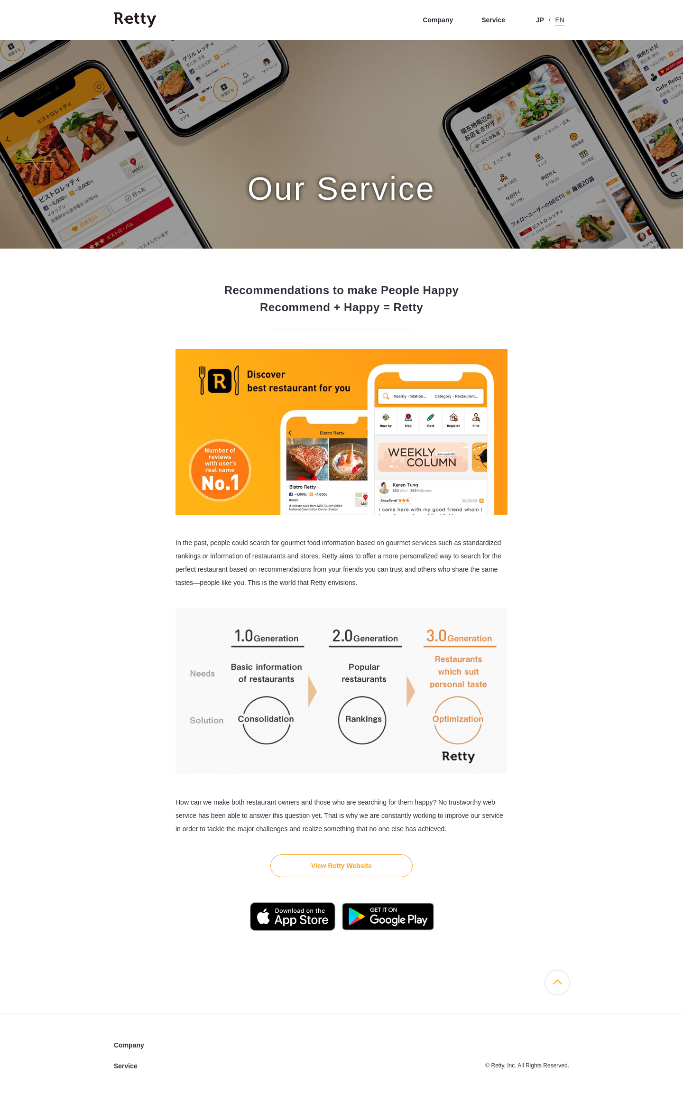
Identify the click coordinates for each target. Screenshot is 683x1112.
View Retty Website (341, 866)
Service (493, 20)
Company (438, 20)
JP (540, 20)
